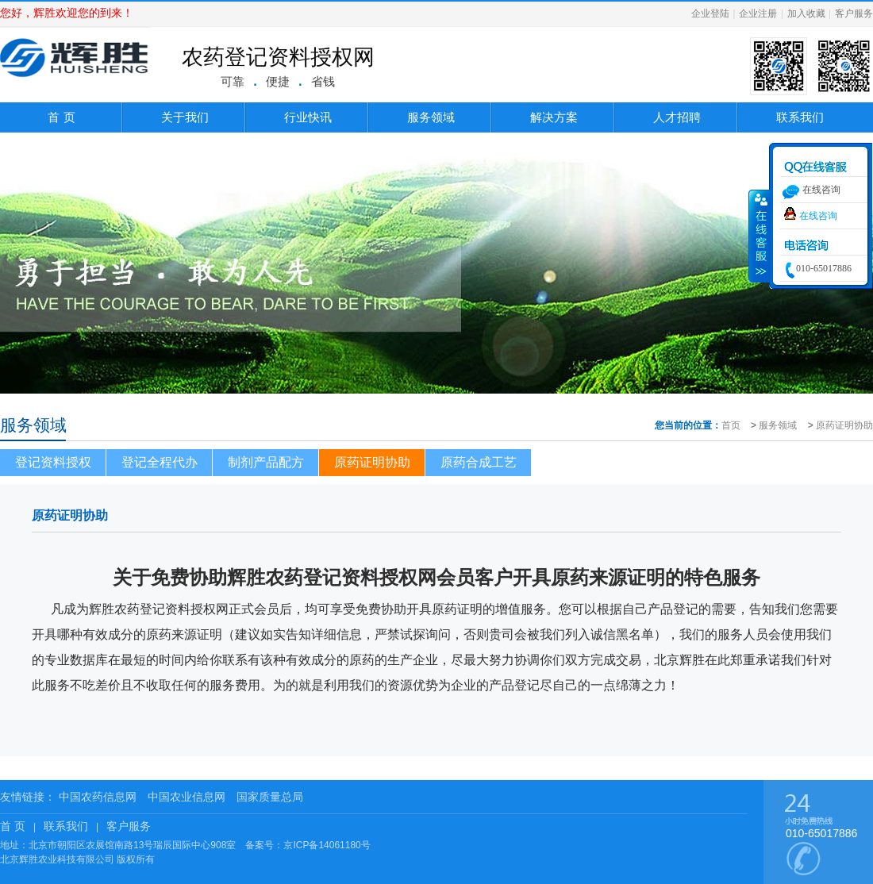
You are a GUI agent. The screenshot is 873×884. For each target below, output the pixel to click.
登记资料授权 (53, 462)
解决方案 (554, 117)
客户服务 (854, 13)
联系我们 (800, 117)
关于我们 (185, 117)
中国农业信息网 (186, 796)
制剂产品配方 (266, 462)
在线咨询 (818, 215)
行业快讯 (308, 117)
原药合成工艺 (478, 462)
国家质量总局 (270, 796)
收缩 (759, 235)
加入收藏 (806, 13)
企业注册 (758, 13)
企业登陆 (710, 13)
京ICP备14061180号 (326, 845)
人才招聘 (677, 117)
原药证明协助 (844, 425)
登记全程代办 (159, 462)
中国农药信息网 (98, 796)
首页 (730, 425)
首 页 (61, 117)
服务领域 (431, 117)
